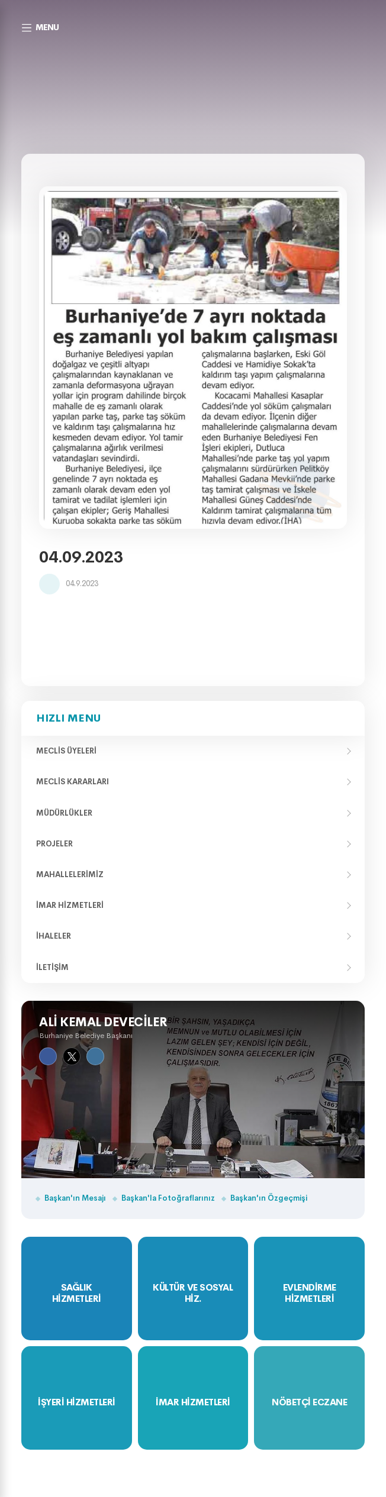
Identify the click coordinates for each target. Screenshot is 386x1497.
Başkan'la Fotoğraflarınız (168, 1198)
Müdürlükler (64, 813)
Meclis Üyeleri (66, 751)
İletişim (52, 967)
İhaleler (53, 936)
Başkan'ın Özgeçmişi (268, 1198)
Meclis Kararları (72, 782)
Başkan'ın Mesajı (75, 1198)
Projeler (54, 844)
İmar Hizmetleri (70, 905)
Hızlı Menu (68, 718)
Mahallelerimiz (70, 874)
